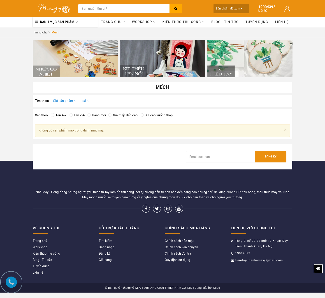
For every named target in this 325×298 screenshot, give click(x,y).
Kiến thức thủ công (183, 22)
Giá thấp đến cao (123, 115)
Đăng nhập (106, 247)
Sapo (216, 287)
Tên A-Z (59, 115)
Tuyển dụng (257, 22)
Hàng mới (96, 115)
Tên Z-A (77, 115)
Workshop (144, 22)
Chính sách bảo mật (179, 241)
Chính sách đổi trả (178, 253)
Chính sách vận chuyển (181, 247)
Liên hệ (282, 22)
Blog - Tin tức (225, 22)
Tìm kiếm (105, 241)
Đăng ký (270, 156)
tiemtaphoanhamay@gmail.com (259, 260)
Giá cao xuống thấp (156, 115)
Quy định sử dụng (177, 260)
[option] (75, 58)
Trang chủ (113, 22)
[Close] (285, 129)
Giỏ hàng (105, 260)
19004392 (242, 253)
